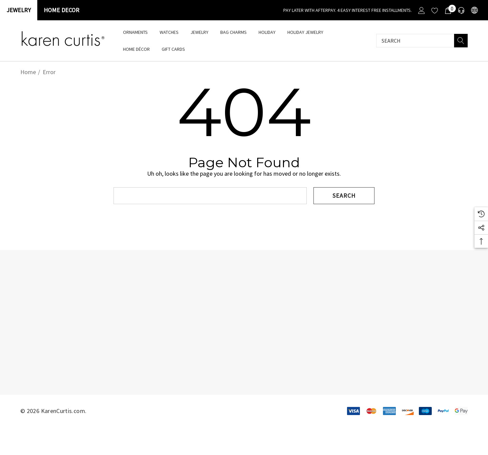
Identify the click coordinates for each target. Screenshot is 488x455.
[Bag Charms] (233, 32)
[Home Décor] (136, 49)
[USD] (474, 10)
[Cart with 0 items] (447, 10)
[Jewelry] (199, 32)
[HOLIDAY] (267, 32)
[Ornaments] (135, 32)
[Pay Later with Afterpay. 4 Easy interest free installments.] (347, 10)
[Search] (461, 40)
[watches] (169, 32)
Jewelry (18, 10)
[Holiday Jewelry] (305, 32)
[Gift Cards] (173, 49)
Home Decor (61, 10)
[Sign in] (421, 10)
